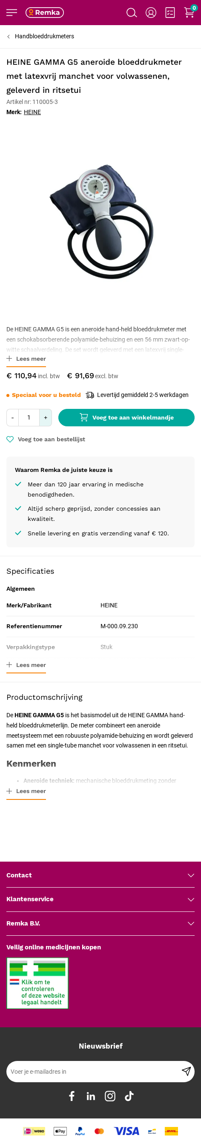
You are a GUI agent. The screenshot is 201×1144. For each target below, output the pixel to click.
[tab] (100, 875)
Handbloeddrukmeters (44, 36)
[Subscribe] (186, 1071)
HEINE (32, 112)
